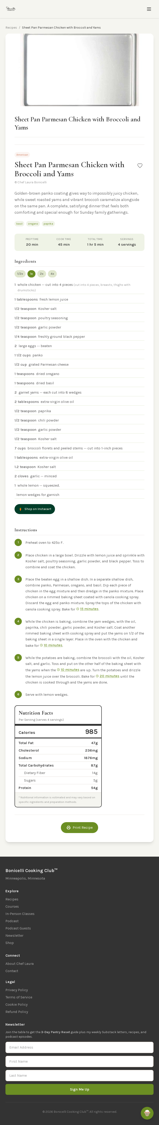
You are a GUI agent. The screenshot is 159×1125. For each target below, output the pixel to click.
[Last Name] (79, 1075)
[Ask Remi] (147, 1113)
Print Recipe (79, 827)
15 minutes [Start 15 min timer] (87, 609)
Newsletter (14, 935)
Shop (9, 943)
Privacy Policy (16, 990)
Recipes (11, 27)
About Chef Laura (19, 963)
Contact (11, 971)
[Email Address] (79, 1047)
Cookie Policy (16, 1004)
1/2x (20, 274)
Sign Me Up (79, 1089)
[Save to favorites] (139, 165)
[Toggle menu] (149, 9)
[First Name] (79, 1061)
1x (31, 274)
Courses (12, 906)
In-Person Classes (20, 914)
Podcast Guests (18, 928)
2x (41, 274)
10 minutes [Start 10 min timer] (51, 645)
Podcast (12, 921)
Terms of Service (18, 997)
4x (52, 274)
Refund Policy (16, 1012)
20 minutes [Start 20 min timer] (107, 676)
